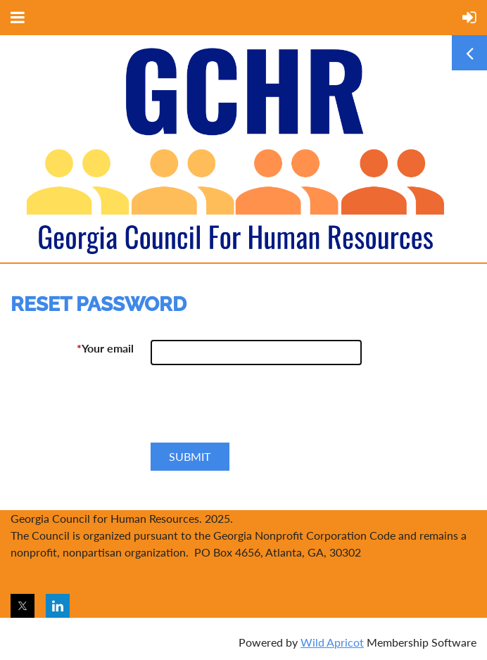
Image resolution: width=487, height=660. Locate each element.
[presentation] (258, 409)
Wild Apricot (332, 642)
